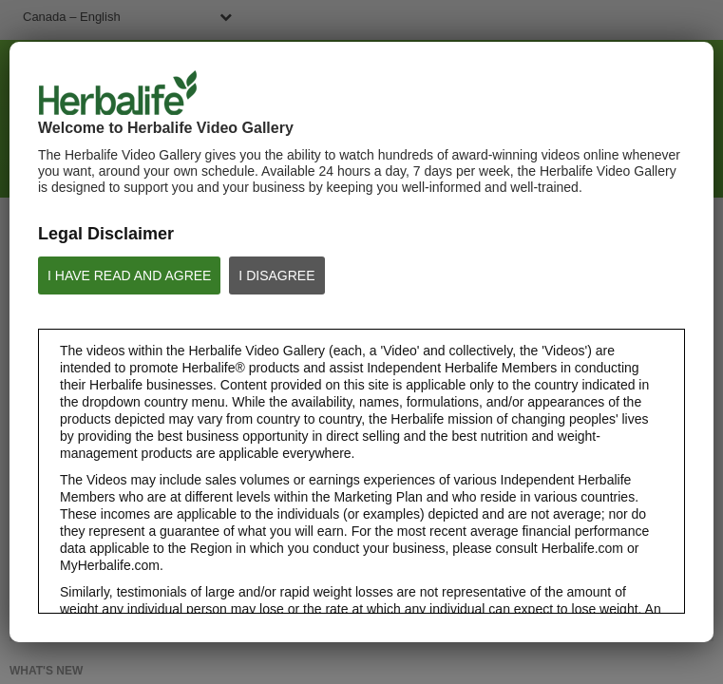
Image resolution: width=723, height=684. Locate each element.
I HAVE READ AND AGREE (129, 275)
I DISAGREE (276, 275)
